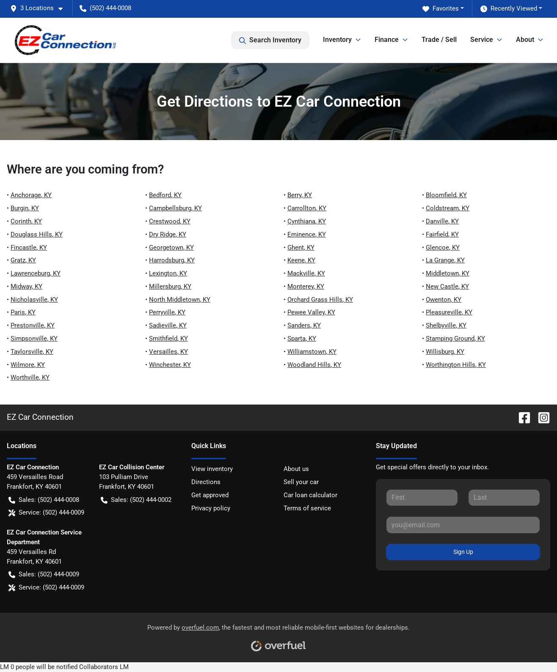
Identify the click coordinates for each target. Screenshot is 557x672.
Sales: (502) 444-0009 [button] (43, 574)
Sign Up (463, 551)
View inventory (212, 469)
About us (296, 469)
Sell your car (301, 482)
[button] (40, 8)
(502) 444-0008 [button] (105, 8)
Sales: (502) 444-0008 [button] (43, 500)
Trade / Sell (439, 40)
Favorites (440, 9)
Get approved (210, 495)
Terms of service (307, 508)
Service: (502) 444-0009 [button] (46, 513)
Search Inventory (270, 40)
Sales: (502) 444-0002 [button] (136, 500)
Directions (206, 482)
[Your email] (463, 524)
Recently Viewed (508, 9)
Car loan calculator (310, 495)
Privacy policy (210, 508)
